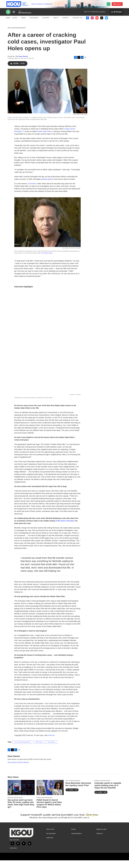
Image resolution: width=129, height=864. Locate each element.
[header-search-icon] (109, 5)
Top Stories (51, 745)
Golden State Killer (44, 135)
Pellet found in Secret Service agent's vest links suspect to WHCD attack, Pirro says (49, 807)
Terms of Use (50, 833)
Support (45, 19)
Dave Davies (23, 60)
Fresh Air (51, 739)
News (23, 19)
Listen (14, 19)
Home (8, 19)
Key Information (51, 837)
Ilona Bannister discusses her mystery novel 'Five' (78, 788)
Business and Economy (15, 801)
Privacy (73, 833)
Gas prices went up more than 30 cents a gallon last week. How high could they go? (21, 807)
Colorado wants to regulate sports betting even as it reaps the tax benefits (107, 789)
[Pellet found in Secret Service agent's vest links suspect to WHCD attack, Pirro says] (50, 791)
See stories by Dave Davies (18, 766)
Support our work (101, 833)
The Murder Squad (46, 257)
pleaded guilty (46, 183)
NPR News (39, 745)
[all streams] (116, 13)
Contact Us (77, 19)
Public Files (49, 841)
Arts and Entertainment (16, 31)
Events (65, 19)
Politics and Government (44, 801)
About (55, 19)
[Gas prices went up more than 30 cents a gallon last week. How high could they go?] (21, 791)
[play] (8, 14)
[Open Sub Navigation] (18, 19)
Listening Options (76, 837)
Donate (118, 5)
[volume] (13, 14)
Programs (34, 19)
